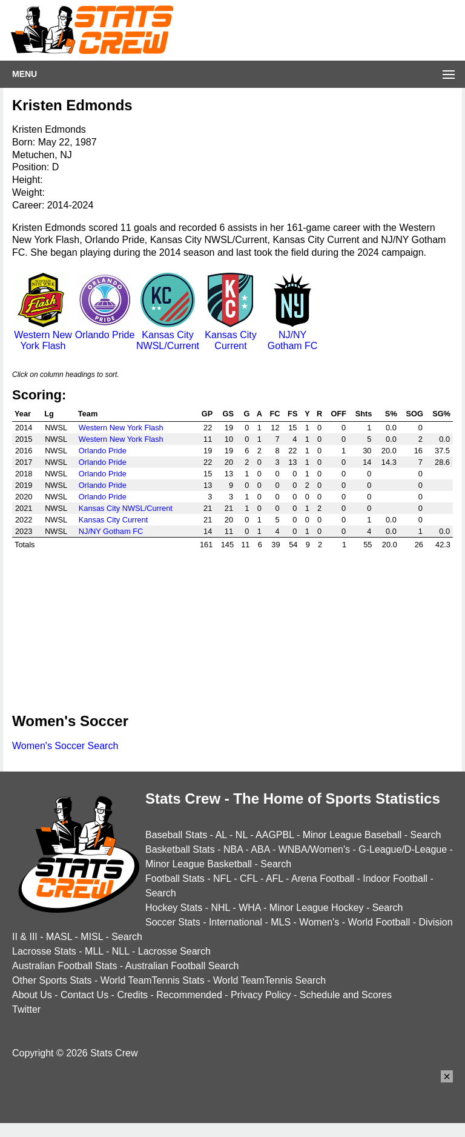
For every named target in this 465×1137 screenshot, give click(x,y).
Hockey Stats (173, 907)
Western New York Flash (43, 335)
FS (292, 413)
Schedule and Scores (346, 995)
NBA (233, 849)
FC (275, 413)
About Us (32, 995)
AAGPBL (275, 835)
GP (207, 413)
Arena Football (322, 878)
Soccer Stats (172, 922)
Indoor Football (395, 878)
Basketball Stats (180, 849)
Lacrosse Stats (44, 951)
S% (391, 413)
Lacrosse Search (174, 951)
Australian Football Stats (64, 966)
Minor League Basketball (198, 864)
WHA (249, 907)
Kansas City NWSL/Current (167, 335)
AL (221, 835)
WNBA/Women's (314, 849)
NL (242, 835)
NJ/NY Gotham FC (292, 335)
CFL (249, 878)
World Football (379, 922)
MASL (59, 937)
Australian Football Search (182, 966)
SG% (441, 413)
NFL (222, 878)
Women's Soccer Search (65, 746)
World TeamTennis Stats (153, 980)
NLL (121, 951)
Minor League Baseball (352, 835)
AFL (274, 878)
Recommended (189, 995)
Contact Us (84, 995)
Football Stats (175, 878)
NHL (220, 907)
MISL (92, 937)
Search (426, 835)
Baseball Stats (176, 835)
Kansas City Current (230, 335)
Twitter (26, 1009)
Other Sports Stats (52, 980)
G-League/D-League (402, 849)
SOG (414, 413)
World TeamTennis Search (269, 980)
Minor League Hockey (316, 907)
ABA (260, 849)
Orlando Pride (105, 329)
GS (228, 413)
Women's (319, 922)
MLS (281, 922)
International (235, 922)
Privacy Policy (261, 995)
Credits (132, 995)
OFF (338, 413)
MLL (94, 951)
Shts (363, 413)
